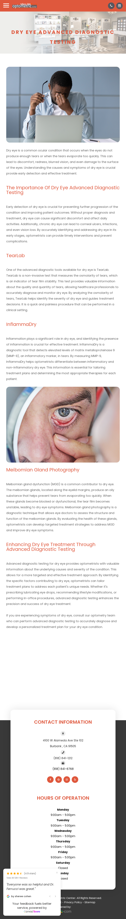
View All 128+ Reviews (17, 878)
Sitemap (89, 902)
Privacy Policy (73, 902)
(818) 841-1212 (63, 758)
